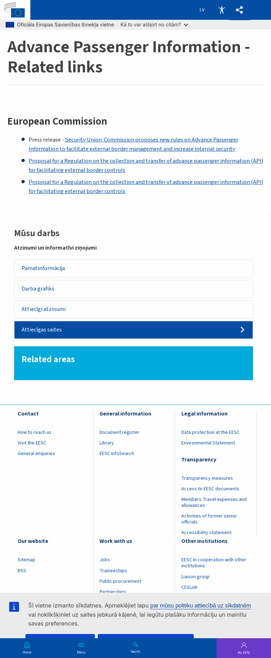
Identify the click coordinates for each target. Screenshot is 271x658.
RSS (22, 570)
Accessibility (221, 10)
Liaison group (195, 576)
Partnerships (113, 592)
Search (135, 651)
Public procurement (120, 581)
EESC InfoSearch (117, 453)
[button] (239, 10)
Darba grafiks (38, 289)
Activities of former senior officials (209, 519)
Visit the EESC (32, 443)
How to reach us (35, 432)
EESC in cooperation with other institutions (213, 563)
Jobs (105, 560)
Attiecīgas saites (42, 330)
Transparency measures (207, 478)
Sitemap (26, 560)
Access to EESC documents (210, 488)
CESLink (189, 587)
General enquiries (36, 453)
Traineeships (113, 570)
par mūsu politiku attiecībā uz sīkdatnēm (200, 606)
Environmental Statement (208, 443)
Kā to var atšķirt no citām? (154, 25)
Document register (119, 432)
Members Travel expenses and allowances (214, 502)
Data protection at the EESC (210, 432)
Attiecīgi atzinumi (44, 309)
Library (107, 443)
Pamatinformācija (43, 268)
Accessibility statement (206, 533)
